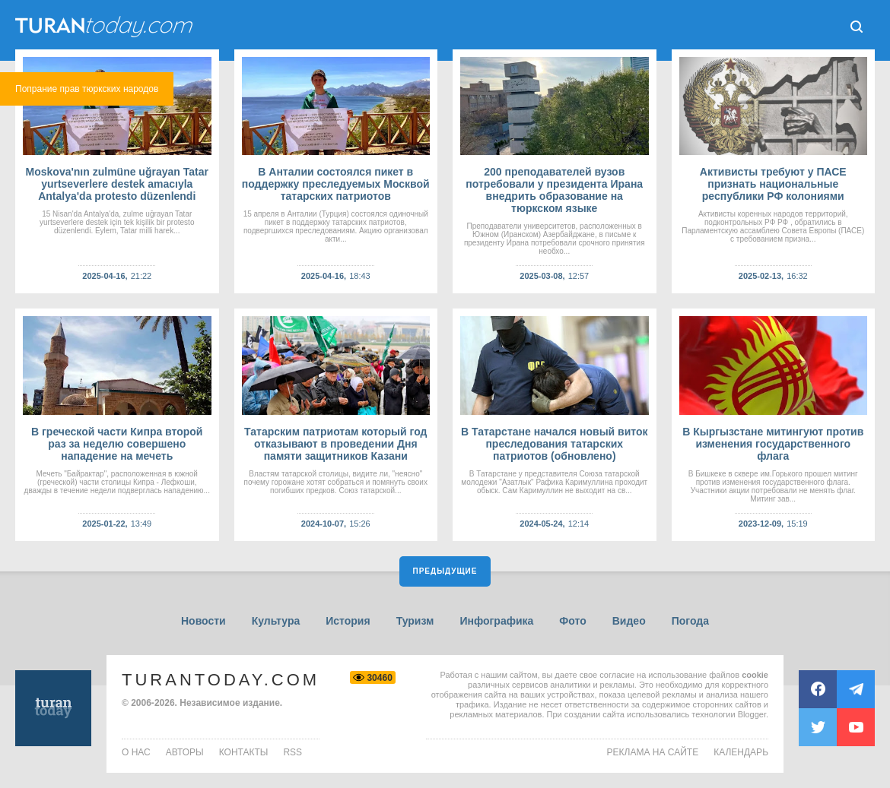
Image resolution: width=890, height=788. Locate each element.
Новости (203, 621)
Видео (629, 621)
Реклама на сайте (653, 752)
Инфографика (496, 621)
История (348, 621)
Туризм (415, 621)
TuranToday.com (220, 679)
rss (292, 752)
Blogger (752, 714)
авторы (185, 752)
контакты (244, 752)
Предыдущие (445, 571)
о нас (136, 752)
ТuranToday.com (105, 26)
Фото (572, 621)
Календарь (741, 752)
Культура (276, 621)
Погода (690, 621)
